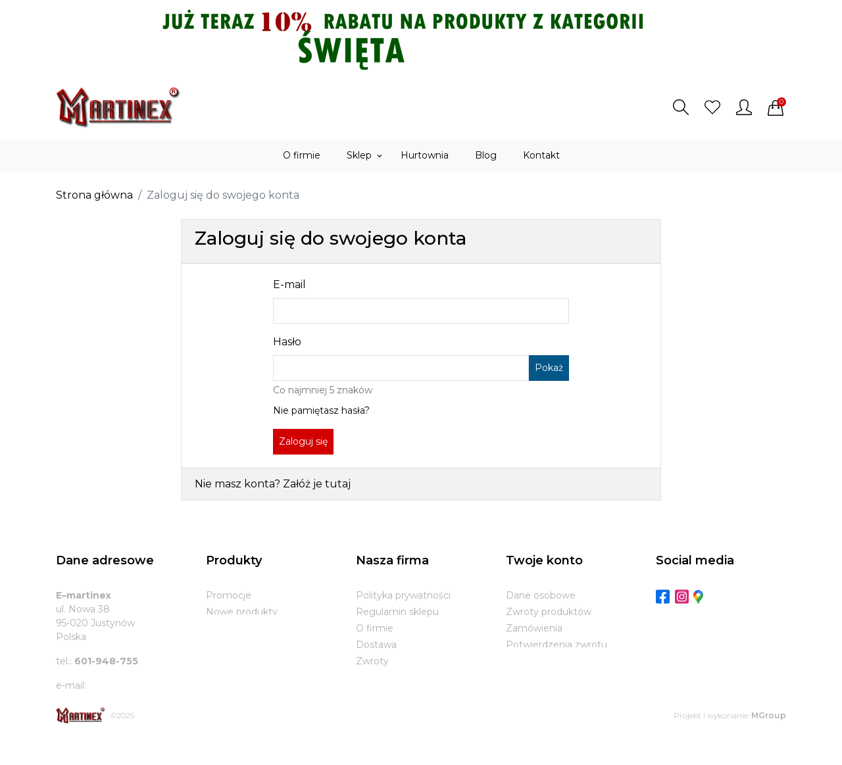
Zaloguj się (303, 441)
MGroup (768, 741)
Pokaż (549, 368)
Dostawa (376, 645)
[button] (680, 107)
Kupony (523, 677)
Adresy (521, 661)
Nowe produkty (242, 612)
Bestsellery (231, 628)
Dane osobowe (541, 595)
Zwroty (372, 661)
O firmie (374, 628)
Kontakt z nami (391, 677)
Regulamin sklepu (397, 612)
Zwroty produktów (548, 612)
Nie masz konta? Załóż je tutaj (273, 484)
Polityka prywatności (403, 595)
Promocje (228, 595)
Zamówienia (534, 628)
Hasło (287, 341)
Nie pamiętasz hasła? (321, 410)
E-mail (289, 284)
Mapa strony (384, 694)
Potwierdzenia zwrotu (556, 645)
